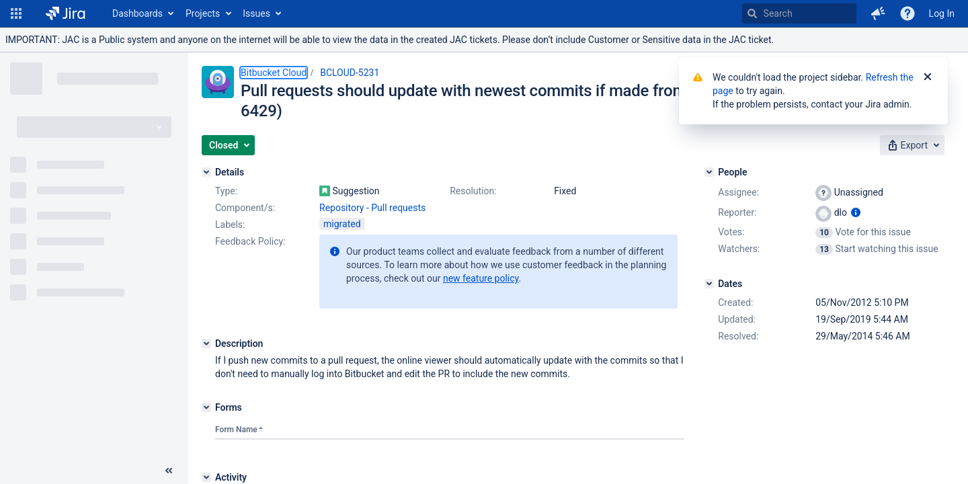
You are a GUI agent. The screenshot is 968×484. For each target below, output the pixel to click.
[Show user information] (855, 212)
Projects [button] (203, 13)
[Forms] (206, 407)
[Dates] (709, 283)
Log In (942, 13)
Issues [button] (256, 13)
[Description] (206, 343)
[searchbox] (799, 13)
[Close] (927, 77)
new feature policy (481, 278)
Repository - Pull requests (372, 207)
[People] (709, 172)
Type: (226, 191)
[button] (16, 13)
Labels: (230, 224)
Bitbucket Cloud (274, 72)
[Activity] (206, 477)
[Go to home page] (65, 13)
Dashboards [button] (137, 13)
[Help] (907, 13)
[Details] (206, 172)
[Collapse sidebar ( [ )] (169, 470)
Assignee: (738, 192)
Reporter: (737, 212)
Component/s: (245, 207)
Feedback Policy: (250, 241)
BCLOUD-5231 (349, 72)
